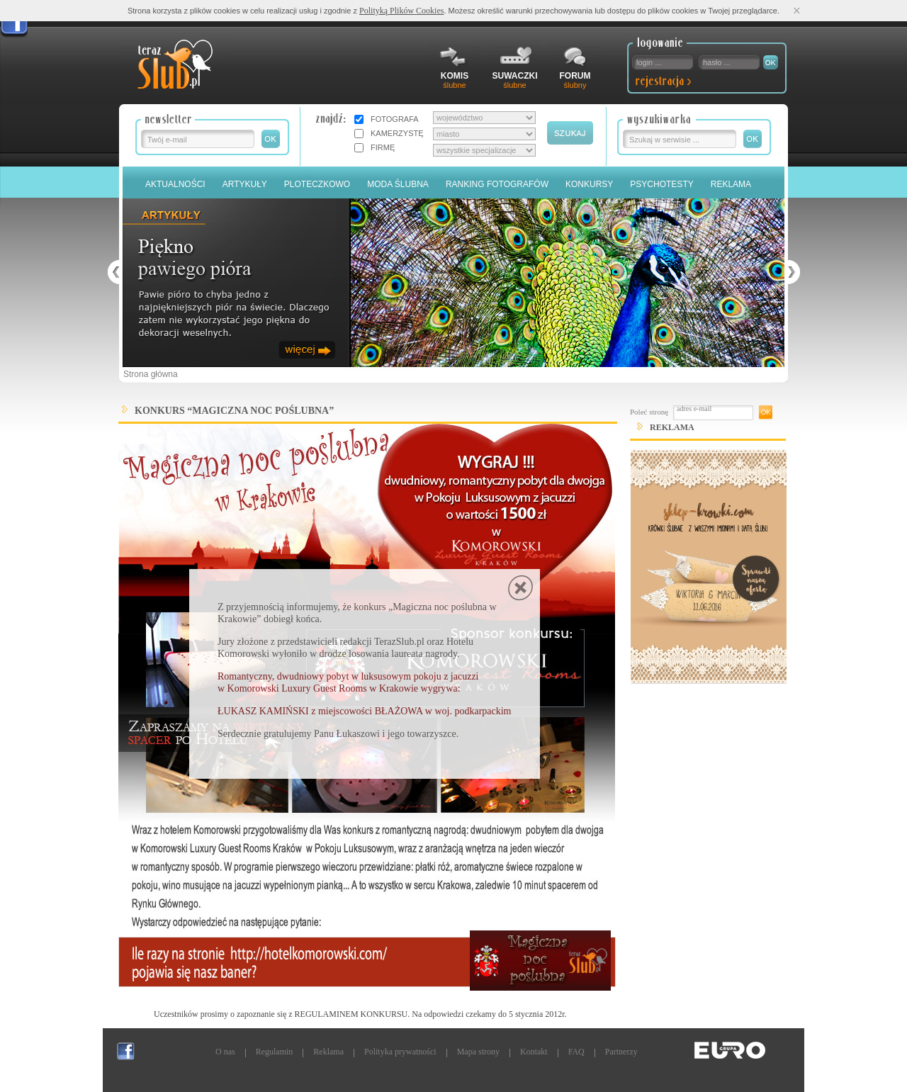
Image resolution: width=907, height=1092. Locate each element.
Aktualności (175, 184)
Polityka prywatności (400, 1052)
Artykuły (244, 184)
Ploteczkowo (317, 184)
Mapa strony (478, 1052)
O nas (225, 1052)
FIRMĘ (383, 147)
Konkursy (589, 184)
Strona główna (150, 374)
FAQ (576, 1052)
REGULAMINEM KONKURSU (351, 1014)
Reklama (731, 184)
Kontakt (534, 1052)
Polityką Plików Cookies (401, 11)
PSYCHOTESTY (661, 184)
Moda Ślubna (398, 184)
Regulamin (274, 1052)
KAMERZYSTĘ (397, 133)
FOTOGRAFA (395, 119)
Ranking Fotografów (497, 184)
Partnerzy (621, 1052)
